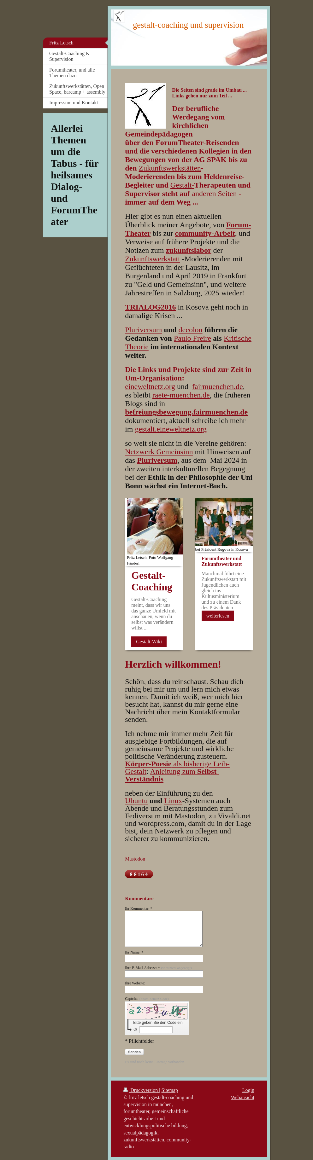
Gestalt (181, 185)
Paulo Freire (192, 338)
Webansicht (242, 1097)
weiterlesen (217, 615)
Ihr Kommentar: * (138, 908)
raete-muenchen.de (181, 395)
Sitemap (170, 1090)
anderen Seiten (214, 193)
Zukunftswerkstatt (152, 259)
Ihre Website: (135, 983)
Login (248, 1090)
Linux (173, 801)
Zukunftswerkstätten (170, 168)
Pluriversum (143, 330)
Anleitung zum (172, 775)
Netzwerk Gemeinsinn (159, 452)
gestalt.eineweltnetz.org (171, 429)
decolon (191, 330)
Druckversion (141, 1090)
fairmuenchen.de (217, 386)
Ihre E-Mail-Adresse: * (158, 968)
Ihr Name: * (134, 952)
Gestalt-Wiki (149, 641)
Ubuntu (136, 801)
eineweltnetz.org (150, 386)
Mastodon (135, 858)
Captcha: (147, 998)
